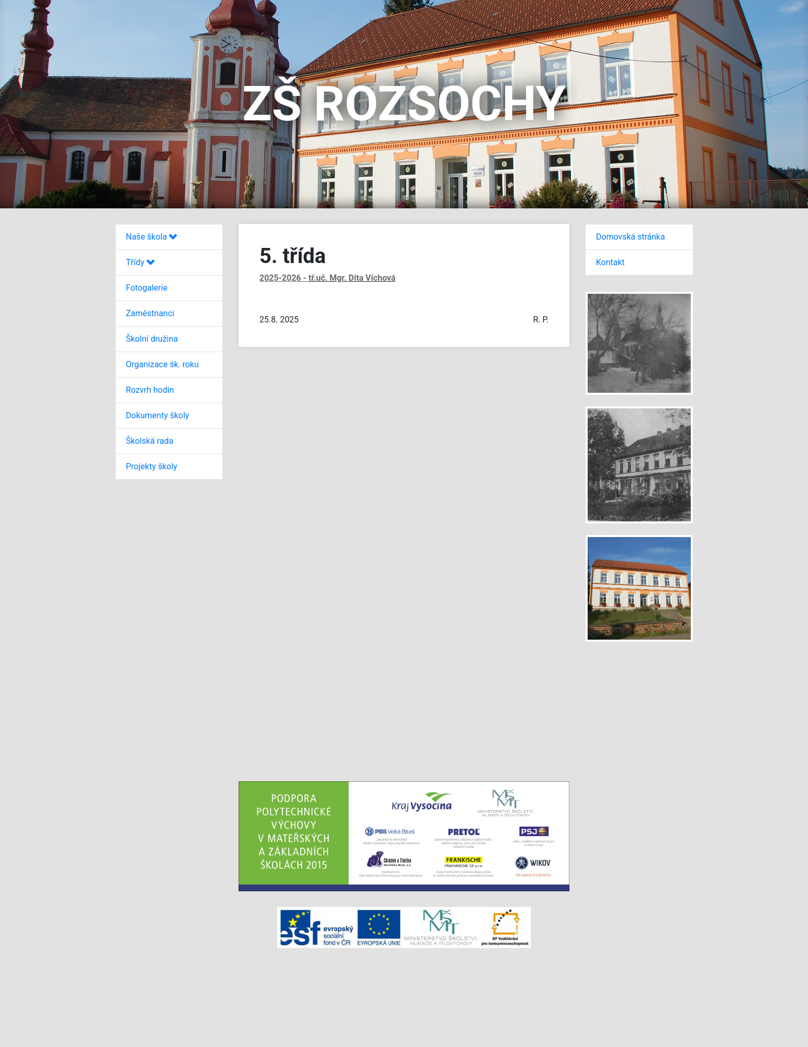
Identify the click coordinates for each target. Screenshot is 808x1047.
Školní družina (152, 339)
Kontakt (610, 262)
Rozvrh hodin (150, 390)
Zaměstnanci (150, 313)
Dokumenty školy (158, 415)
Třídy (140, 262)
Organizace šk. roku (162, 364)
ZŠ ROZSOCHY (403, 104)
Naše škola (152, 237)
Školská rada (149, 441)
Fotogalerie (147, 288)
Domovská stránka (630, 237)
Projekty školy (152, 466)
